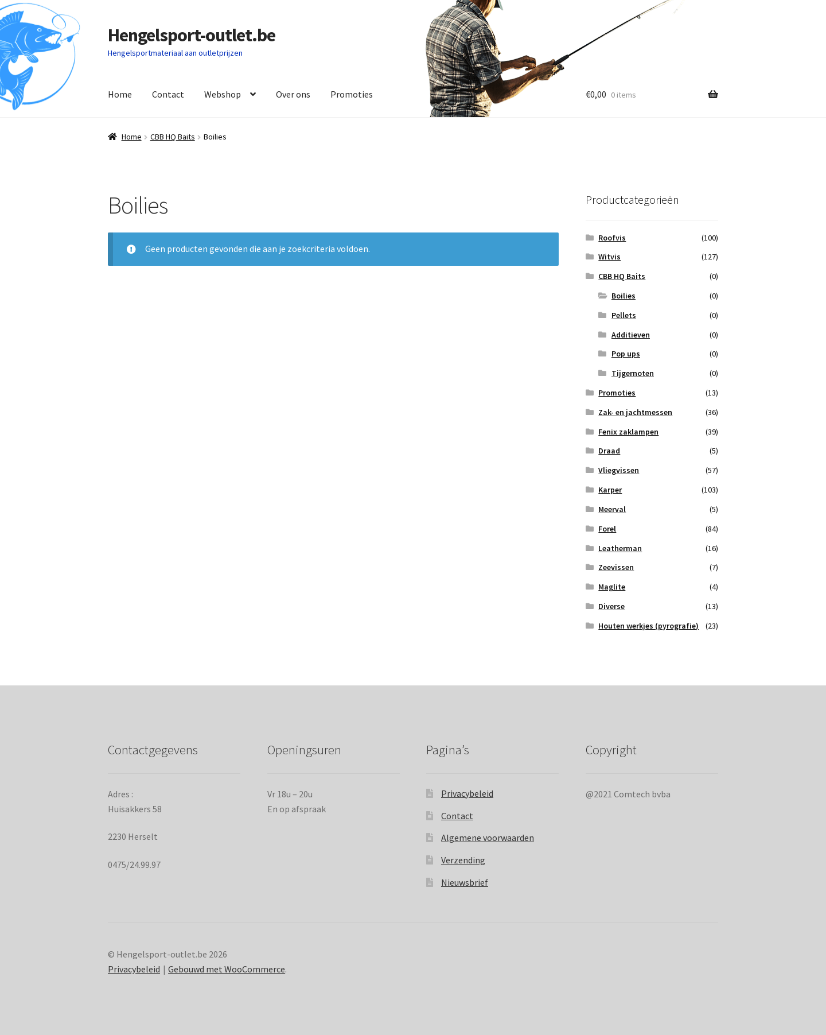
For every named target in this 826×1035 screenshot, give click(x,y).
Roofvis (612, 237)
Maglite (611, 587)
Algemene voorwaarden (487, 837)
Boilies (623, 295)
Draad (609, 450)
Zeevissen (616, 567)
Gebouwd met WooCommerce (226, 969)
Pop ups (625, 353)
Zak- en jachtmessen (635, 412)
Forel (607, 529)
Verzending (463, 860)
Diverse (611, 606)
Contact (168, 94)
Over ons (293, 94)
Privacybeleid (467, 793)
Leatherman (620, 548)
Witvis (609, 256)
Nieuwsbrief (464, 882)
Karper (610, 489)
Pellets (623, 315)
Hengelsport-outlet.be (191, 35)
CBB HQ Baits (172, 136)
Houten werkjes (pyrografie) (648, 626)
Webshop (222, 94)
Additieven (630, 335)
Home (120, 94)
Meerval (612, 509)
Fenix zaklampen (628, 432)
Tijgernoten (632, 373)
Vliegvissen (618, 470)
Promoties (351, 94)
